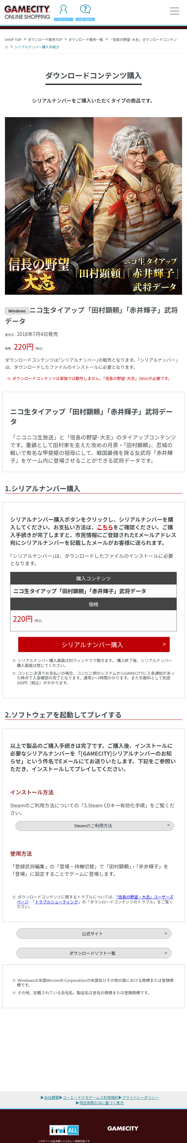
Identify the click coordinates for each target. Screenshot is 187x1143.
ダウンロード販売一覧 (86, 39)
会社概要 (51, 1097)
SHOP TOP (13, 39)
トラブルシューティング (56, 902)
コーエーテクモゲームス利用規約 (90, 1097)
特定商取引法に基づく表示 (101, 1102)
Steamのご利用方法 (93, 825)
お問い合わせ (85, 19)
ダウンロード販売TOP (45, 39)
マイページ (63, 19)
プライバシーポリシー (140, 1097)
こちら (105, 527)
